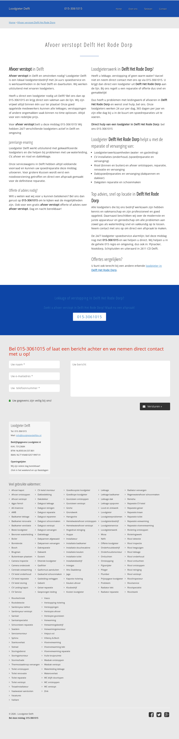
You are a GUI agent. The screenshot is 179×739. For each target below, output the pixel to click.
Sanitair (15, 615)
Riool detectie (134, 538)
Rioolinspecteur (135, 578)
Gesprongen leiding (47, 591)
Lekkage (105, 490)
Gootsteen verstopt (75, 503)
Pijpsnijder (106, 565)
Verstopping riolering (54, 602)
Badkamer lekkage (20, 516)
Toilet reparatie (19, 677)
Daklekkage (43, 534)
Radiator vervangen (136, 490)
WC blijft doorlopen (54, 677)
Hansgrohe (71, 516)
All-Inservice (17, 507)
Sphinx (15, 638)
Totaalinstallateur (20, 686)
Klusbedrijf (71, 587)
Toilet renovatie (19, 673)
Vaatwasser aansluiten (22, 691)
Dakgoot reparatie (46, 512)
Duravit (41, 556)
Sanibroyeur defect (21, 607)
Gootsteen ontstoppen (77, 499)
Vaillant (15, 699)
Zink (46, 691)
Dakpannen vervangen (49, 543)
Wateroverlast (51, 673)
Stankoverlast (18, 642)
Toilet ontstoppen (20, 669)
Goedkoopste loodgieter (78, 490)
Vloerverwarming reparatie (57, 651)
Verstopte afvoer (52, 611)
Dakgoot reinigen (46, 507)
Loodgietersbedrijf (110, 521)
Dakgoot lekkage (46, 503)
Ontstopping (107, 560)
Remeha (131, 499)
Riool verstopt (134, 574)
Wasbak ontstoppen (54, 660)
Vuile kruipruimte (52, 655)
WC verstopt (50, 686)
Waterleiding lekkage (54, 669)
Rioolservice (133, 583)
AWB (14, 512)
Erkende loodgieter (47, 560)
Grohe (69, 507)
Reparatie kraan (135, 512)
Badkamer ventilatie (21, 525)
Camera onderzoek (21, 565)
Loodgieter (106, 512)
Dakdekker (43, 499)
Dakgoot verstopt (46, 525)
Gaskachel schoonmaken (50, 574)
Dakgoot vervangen (47, 529)
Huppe (69, 534)
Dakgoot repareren (47, 516)
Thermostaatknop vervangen (26, 664)
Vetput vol (49, 633)
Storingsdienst (19, 651)
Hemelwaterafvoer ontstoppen (81, 521)
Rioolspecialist (134, 587)
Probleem (105, 583)
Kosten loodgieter (75, 591)
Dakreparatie (44, 547)
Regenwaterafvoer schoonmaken (143, 494)
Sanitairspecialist (20, 620)
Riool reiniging (134, 569)
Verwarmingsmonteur (54, 629)
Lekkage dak (107, 499)
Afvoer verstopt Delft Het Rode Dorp (36, 22)
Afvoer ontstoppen (21, 494)
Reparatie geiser (135, 507)
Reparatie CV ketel (136, 503)
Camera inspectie (20, 560)
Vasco (47, 598)
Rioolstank (132, 591)
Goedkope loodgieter (76, 494)
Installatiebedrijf (74, 560)
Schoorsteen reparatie (22, 624)
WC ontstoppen (52, 682)
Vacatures (16, 695)
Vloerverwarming (52, 642)
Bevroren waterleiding (22, 534)
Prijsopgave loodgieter (112, 578)
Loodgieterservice (109, 525)
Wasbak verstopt (52, 664)
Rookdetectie (18, 602)
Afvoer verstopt (19, 499)
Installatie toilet (73, 556)
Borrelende (17, 543)
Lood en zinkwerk (109, 507)
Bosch (14, 547)
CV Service (17, 591)
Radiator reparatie (110, 591)
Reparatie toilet (134, 516)
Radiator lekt (107, 587)
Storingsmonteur (20, 655)
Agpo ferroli (17, 503)
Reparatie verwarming (138, 521)
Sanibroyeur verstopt (22, 611)
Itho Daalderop (73, 569)
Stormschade (18, 660)
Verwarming (50, 620)
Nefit (103, 538)
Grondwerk (71, 512)
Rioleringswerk (134, 534)
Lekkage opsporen (110, 503)
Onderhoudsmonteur (111, 552)
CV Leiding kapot (20, 587)
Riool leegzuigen (135, 547)
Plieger (104, 569)
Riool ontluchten (135, 560)
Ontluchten (106, 556)
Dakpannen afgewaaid (49, 538)
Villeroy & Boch (51, 638)
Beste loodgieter (19, 529)
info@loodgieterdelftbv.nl (28, 435)
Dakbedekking (45, 494)
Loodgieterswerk (109, 529)
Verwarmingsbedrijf (53, 624)
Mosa (103, 534)
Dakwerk (42, 552)
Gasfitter (42, 565)
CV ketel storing (19, 583)
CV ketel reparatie (20, 578)
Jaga (68, 574)
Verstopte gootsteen (54, 615)
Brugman (16, 552)
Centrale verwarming (22, 569)
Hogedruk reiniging (75, 529)
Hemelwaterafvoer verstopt (79, 525)
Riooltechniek (18, 598)
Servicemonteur (19, 633)
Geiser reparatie (45, 587)
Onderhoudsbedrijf (110, 547)
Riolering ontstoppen (137, 529)
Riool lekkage (133, 552)
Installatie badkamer (76, 543)
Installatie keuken (75, 552)
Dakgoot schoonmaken (49, 521)
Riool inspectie (134, 543)
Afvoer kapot (18, 490)
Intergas (70, 565)
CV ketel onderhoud (21, 574)
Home (12, 22)
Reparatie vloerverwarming (140, 525)
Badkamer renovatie (21, 521)
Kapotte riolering (74, 578)
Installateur (71, 538)
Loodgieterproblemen (111, 516)
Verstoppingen (51, 607)
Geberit (41, 583)
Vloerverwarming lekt (54, 646)
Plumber (105, 574)
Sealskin (15, 629)
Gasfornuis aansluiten (48, 569)
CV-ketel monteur (46, 490)
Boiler (14, 538)
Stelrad (15, 646)
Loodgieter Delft (19, 9)
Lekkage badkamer (110, 494)
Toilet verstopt (19, 682)
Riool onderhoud (135, 556)
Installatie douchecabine (78, 547)
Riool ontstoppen (136, 565)
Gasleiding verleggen (48, 578)
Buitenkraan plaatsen (22, 556)
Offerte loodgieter (109, 543)
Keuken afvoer (73, 583)
